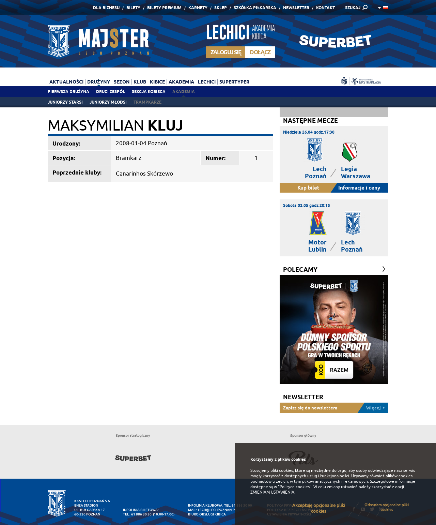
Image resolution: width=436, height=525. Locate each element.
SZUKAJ (352, 7)
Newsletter (296, 7)
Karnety (197, 7)
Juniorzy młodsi (108, 102)
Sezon (122, 82)
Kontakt (325, 7)
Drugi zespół (110, 91)
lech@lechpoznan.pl (217, 510)
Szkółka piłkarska (255, 7)
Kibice (157, 82)
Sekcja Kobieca (149, 91)
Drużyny (98, 82)
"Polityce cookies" (294, 487)
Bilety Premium (164, 7)
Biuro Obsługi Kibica (207, 514)
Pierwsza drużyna (68, 91)
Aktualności (66, 82)
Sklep (220, 7)
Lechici (207, 82)
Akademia (183, 91)
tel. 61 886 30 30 (137, 514)
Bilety (133, 7)
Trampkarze (147, 102)
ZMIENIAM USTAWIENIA (272, 492)
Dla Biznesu (106, 7)
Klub (140, 82)
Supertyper (234, 82)
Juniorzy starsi (65, 102)
